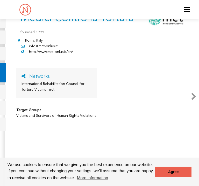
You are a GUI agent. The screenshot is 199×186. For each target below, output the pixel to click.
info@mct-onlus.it (39, 46)
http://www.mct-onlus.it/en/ (46, 52)
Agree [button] (173, 172)
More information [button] (92, 178)
